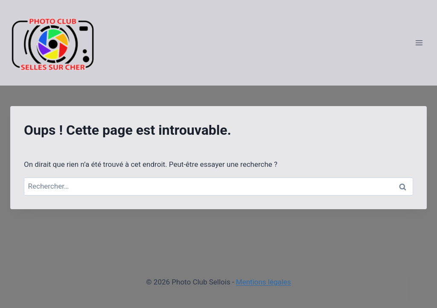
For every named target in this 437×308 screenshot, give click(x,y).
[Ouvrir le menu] (419, 42)
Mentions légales (263, 282)
